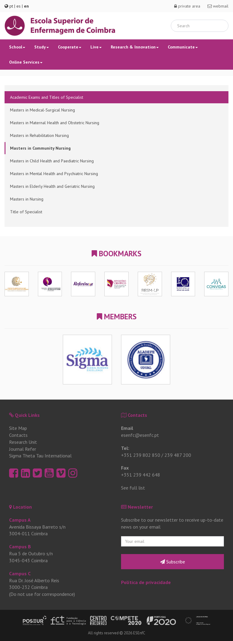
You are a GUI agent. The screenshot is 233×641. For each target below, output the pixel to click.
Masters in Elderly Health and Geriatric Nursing (52, 186)
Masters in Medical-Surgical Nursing (42, 110)
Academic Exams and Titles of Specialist (46, 97)
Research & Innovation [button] (135, 47)
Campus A (20, 520)
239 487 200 (177, 455)
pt (11, 6)
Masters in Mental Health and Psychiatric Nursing (54, 173)
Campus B (20, 546)
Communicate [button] (183, 47)
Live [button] (96, 47)
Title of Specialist (26, 211)
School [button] (17, 47)
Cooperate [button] (69, 47)
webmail (218, 6)
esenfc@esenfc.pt (140, 435)
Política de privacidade (146, 582)
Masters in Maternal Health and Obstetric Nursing (54, 122)
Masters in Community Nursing (40, 148)
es (18, 6)
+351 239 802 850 (140, 455)
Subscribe (172, 562)
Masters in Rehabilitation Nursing (39, 135)
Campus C (20, 573)
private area (187, 6)
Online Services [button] (25, 62)
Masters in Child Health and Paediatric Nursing (52, 161)
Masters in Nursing (26, 199)
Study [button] (41, 47)
